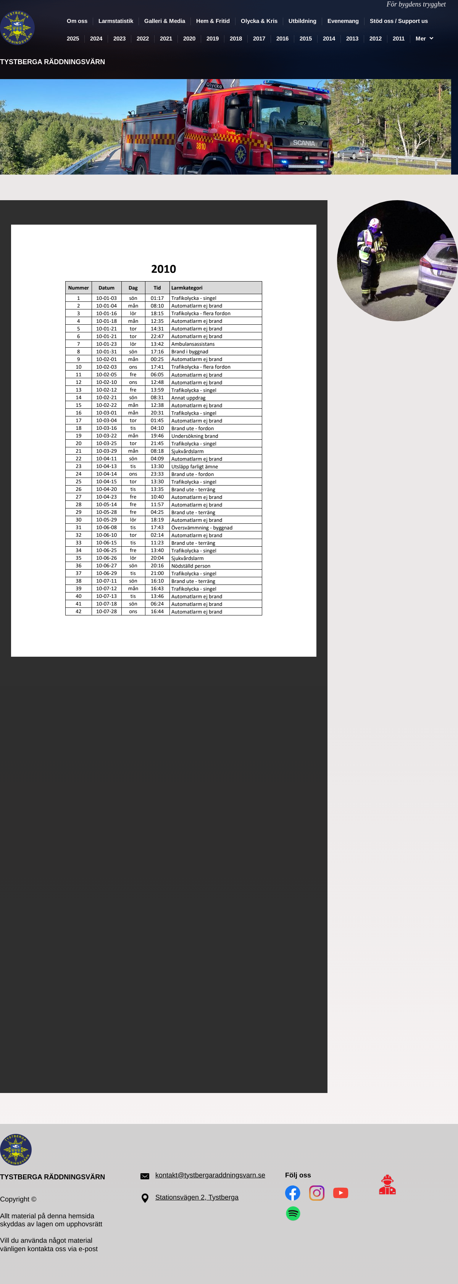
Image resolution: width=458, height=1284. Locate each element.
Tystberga (223, 1197)
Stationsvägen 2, (181, 1197)
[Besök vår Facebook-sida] (292, 1193)
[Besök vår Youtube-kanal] (340, 1193)
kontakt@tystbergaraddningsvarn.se (210, 1175)
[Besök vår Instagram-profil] (316, 1193)
